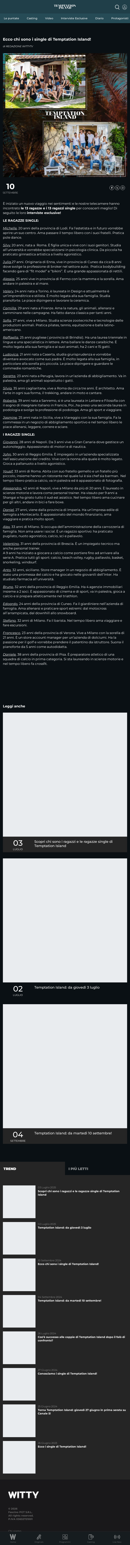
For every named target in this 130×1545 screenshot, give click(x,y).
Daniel (8, 510)
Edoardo (10, 604)
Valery (8, 291)
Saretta (9, 376)
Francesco (11, 633)
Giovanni (10, 442)
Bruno (8, 587)
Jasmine (10, 417)
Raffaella (10, 337)
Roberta (10, 401)
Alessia (8, 279)
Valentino (11, 544)
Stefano (9, 620)
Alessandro (12, 488)
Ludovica (10, 354)
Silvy (6, 245)
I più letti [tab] (78, 1169)
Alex (6, 527)
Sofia (7, 320)
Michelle (10, 228)
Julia (7, 262)
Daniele (9, 654)
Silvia (7, 388)
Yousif (8, 471)
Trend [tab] (9, 1169)
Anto (7, 570)
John (7, 454)
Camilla (9, 308)
